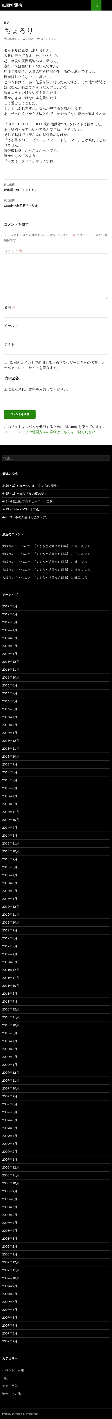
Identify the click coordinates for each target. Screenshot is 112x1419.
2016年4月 (9, 717)
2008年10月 (10, 1183)
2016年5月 (9, 709)
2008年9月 (9, 1191)
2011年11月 (10, 978)
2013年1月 (9, 898)
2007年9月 (9, 1286)
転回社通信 (12, 5)
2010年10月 (10, 1025)
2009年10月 (10, 1088)
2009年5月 (9, 1128)
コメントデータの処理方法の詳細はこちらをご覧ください (49, 432)
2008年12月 (10, 1167)
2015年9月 (9, 764)
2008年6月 (9, 1215)
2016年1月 (9, 733)
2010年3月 (9, 1049)
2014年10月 (10, 819)
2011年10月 (10, 985)
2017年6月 (9, 614)
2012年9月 (9, 930)
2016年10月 (10, 677)
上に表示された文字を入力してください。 (37, 389)
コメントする (48, 38)
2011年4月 (9, 1001)
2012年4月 (9, 954)
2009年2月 (9, 1151)
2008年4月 (9, 1230)
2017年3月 (9, 638)
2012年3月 (9, 962)
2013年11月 (10, 843)
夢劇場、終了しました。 (56, 187)
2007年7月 (9, 1302)
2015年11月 (10, 748)
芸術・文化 (10, 1386)
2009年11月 (10, 1080)
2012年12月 (10, 906)
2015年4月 (9, 796)
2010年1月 (9, 1064)
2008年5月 (9, 1223)
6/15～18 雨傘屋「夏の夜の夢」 (24, 493)
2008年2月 (9, 1246)
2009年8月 (9, 1104)
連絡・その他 (11, 1394)
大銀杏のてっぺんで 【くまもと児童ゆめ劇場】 (36, 546)
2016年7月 (9, 693)
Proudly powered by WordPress (20, 1413)
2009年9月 (9, 1096)
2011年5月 (9, 993)
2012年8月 (9, 938)
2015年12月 (10, 740)
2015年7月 (9, 780)
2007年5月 (9, 1317)
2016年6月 (9, 701)
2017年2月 (9, 646)
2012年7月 (9, 946)
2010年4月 (9, 1041)
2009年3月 (9, 1143)
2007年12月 (10, 1262)
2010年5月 (9, 1033)
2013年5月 (9, 867)
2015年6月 (9, 788)
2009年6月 (9, 1120)
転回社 (30, 38)
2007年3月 (9, 1333)
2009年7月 (9, 1112)
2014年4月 (9, 827)
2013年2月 (9, 891)
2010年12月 (10, 1009)
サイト (9, 344)
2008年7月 (9, 1207)
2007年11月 (10, 1270)
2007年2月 (9, 1341)
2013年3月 (9, 883)
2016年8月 (9, 685)
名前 (9, 307)
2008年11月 (10, 1175)
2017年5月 (9, 622)
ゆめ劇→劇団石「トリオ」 (56, 202)
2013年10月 (10, 851)
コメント (13, 251)
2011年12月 (10, 970)
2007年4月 (9, 1325)
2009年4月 (9, 1136)
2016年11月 (10, 669)
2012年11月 (10, 914)
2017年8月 (9, 606)
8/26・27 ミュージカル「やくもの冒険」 (31, 485)
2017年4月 (9, 630)
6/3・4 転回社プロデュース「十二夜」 (29, 501)
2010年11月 (10, 1017)
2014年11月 (10, 812)
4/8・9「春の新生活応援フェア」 (25, 517)
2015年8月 (9, 772)
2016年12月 (10, 661)
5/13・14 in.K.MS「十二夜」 (22, 509)
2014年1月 (9, 835)
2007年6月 (9, 1309)
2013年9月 (9, 859)
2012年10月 (10, 922)
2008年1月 (9, 1254)
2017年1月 (9, 653)
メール (11, 325)
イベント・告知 (13, 1370)
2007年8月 (9, 1294)
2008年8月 (9, 1199)
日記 (6, 22)
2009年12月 (10, 1072)
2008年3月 (9, 1238)
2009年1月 (9, 1159)
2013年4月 (9, 875)
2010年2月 (9, 1057)
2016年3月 (9, 725)
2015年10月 (10, 756)
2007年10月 (10, 1278)
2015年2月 (9, 804)
